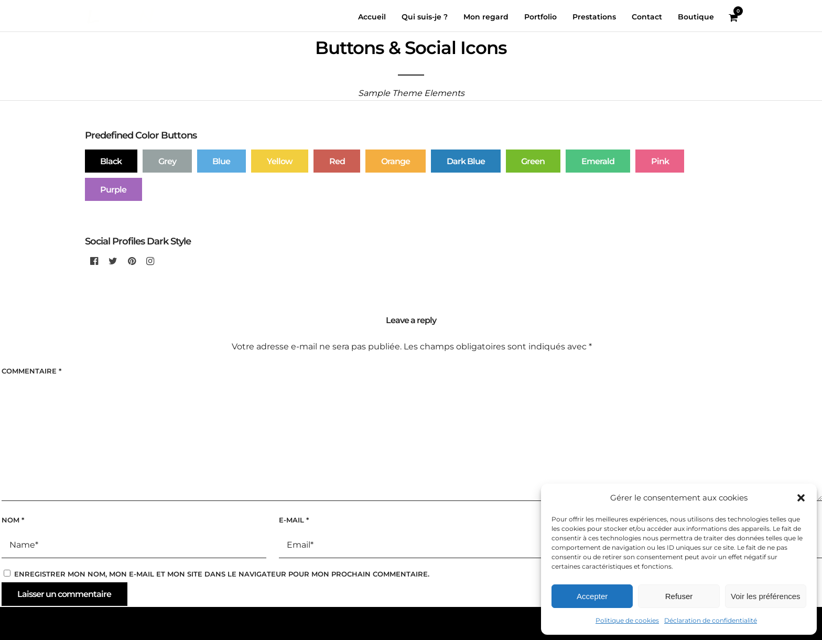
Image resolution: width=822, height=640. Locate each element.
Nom (13, 520)
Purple (113, 190)
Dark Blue (466, 161)
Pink (660, 161)
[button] (801, 498)
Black (111, 161)
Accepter (592, 596)
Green (533, 161)
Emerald (597, 161)
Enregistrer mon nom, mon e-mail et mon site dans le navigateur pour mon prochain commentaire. (221, 574)
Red (337, 161)
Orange (395, 161)
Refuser (679, 596)
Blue (221, 161)
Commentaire (31, 371)
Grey (167, 161)
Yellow (280, 161)
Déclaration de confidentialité (710, 620)
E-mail (294, 520)
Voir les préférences (766, 596)
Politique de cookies (627, 620)
